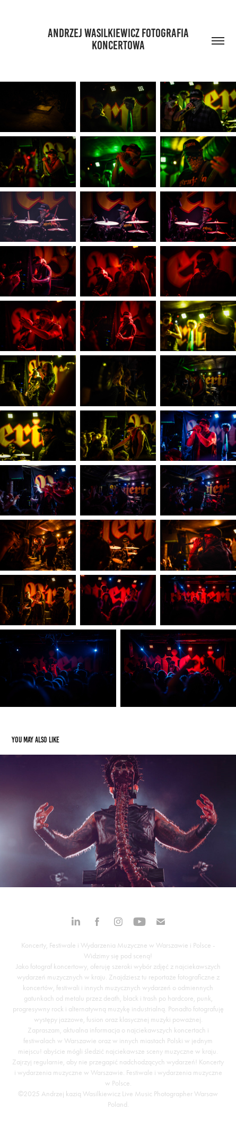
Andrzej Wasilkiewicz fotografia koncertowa (119, 39)
